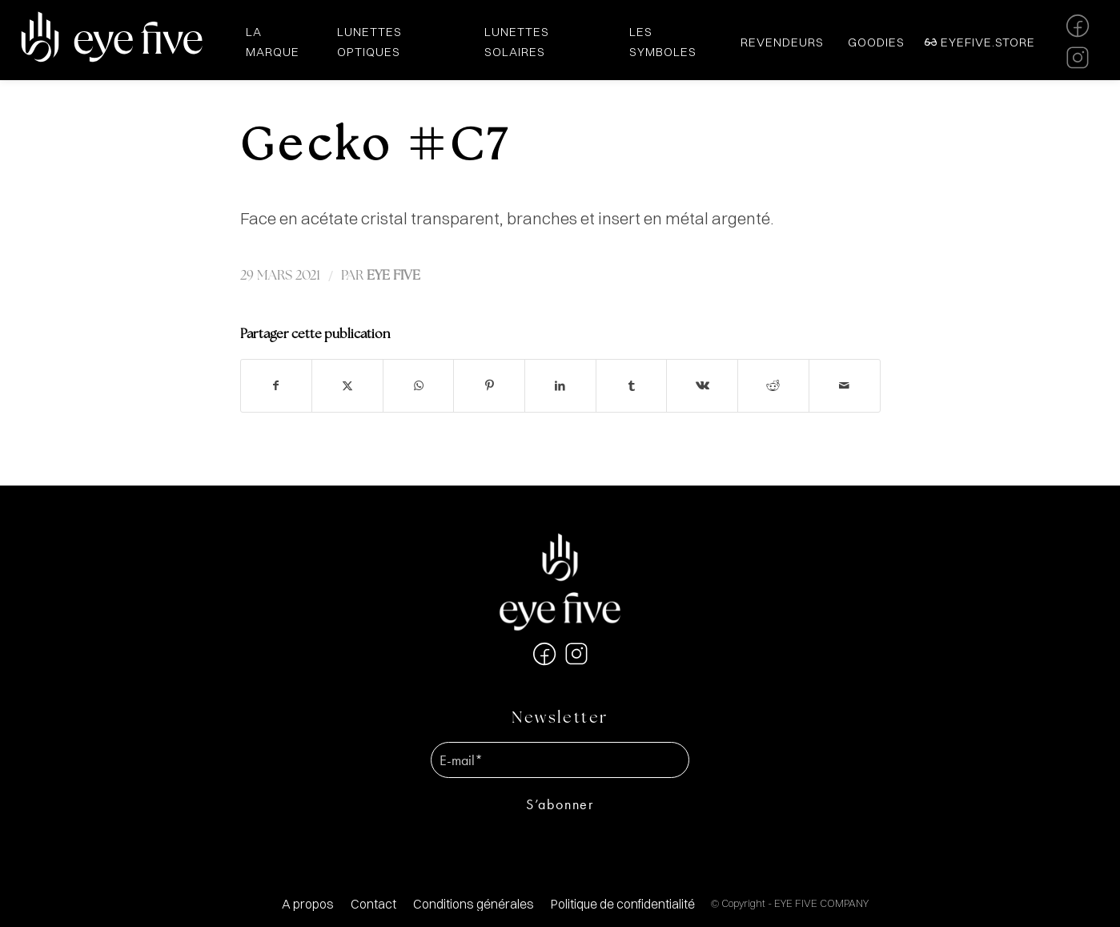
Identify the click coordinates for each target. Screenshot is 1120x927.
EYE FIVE (393, 276)
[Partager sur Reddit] (773, 386)
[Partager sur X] (347, 386)
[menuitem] (308, 904)
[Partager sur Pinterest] (489, 386)
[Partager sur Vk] (702, 386)
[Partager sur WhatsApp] (418, 386)
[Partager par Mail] (844, 386)
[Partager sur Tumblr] (631, 386)
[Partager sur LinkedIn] (560, 386)
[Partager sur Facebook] (276, 386)
